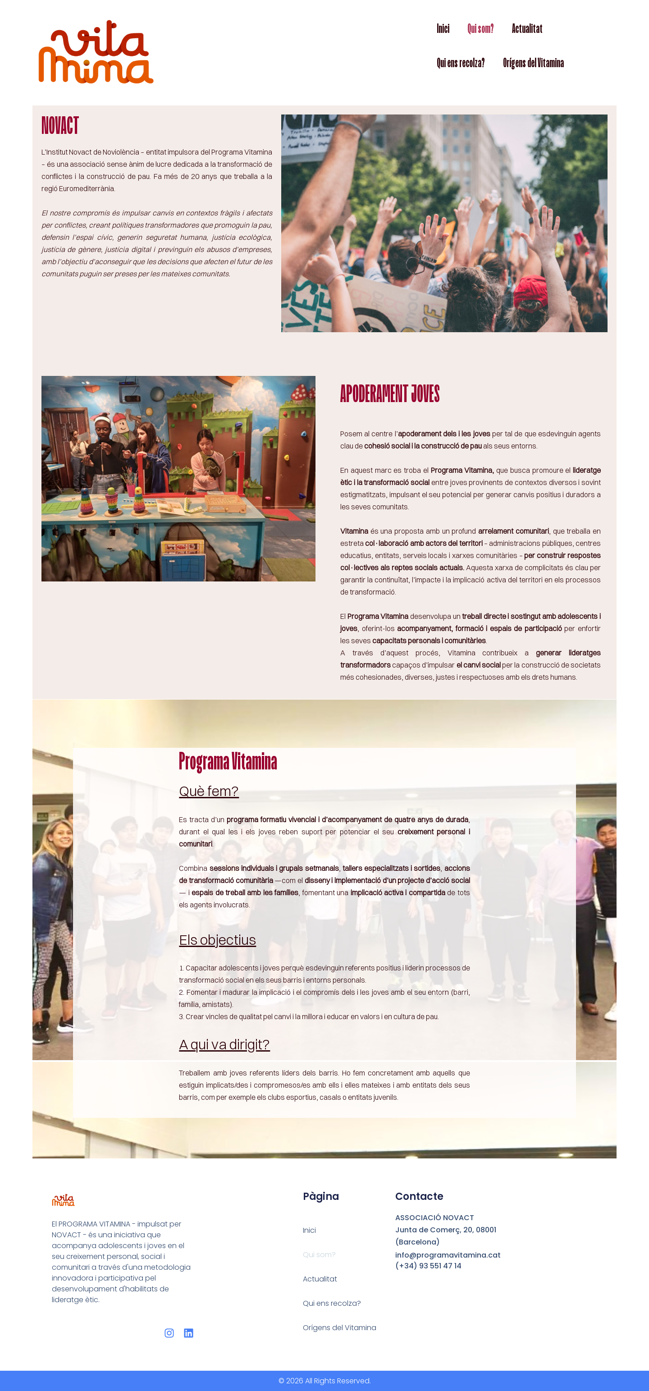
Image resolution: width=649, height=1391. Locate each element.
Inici (443, 28)
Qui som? (480, 28)
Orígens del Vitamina (533, 62)
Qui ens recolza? (461, 62)
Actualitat (527, 28)
